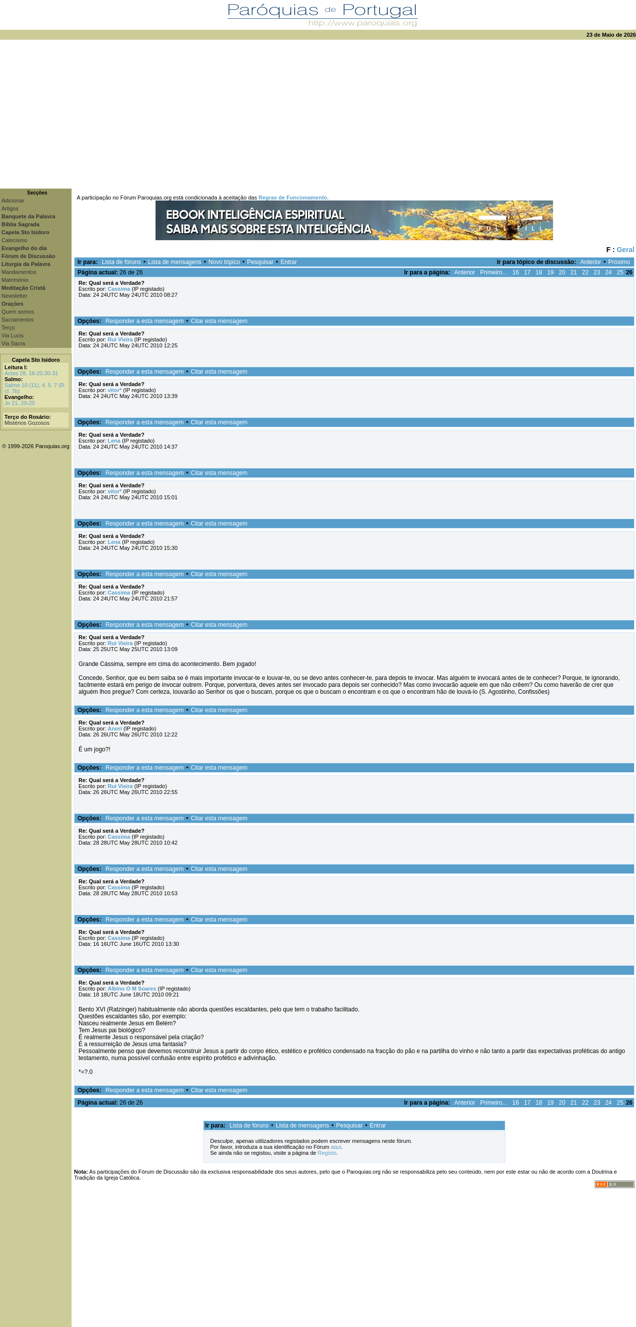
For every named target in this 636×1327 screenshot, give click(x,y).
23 (597, 272)
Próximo (619, 262)
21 (573, 272)
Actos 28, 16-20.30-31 (31, 373)
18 (539, 272)
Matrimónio (14, 280)
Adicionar (12, 200)
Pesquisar (260, 262)
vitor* (115, 390)
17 (527, 272)
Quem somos (17, 312)
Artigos (9, 208)
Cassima (119, 289)
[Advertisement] (318, 114)
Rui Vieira (120, 339)
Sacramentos (17, 320)
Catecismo (14, 240)
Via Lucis (12, 335)
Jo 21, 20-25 (19, 403)
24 (608, 272)
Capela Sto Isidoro (36, 360)
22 (585, 272)
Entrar (289, 262)
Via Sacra (13, 343)
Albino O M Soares (132, 989)
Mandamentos (18, 272)
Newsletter (14, 296)
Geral (626, 250)
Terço (8, 328)
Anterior (590, 262)
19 (550, 272)
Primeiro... (493, 272)
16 (515, 272)
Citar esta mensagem (219, 321)
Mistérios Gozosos (26, 423)
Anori (115, 728)
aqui (336, 1147)
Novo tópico (224, 262)
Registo (327, 1153)
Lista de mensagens (174, 262)
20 (561, 272)
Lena (114, 441)
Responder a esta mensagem (144, 321)
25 (620, 272)
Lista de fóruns (121, 262)
